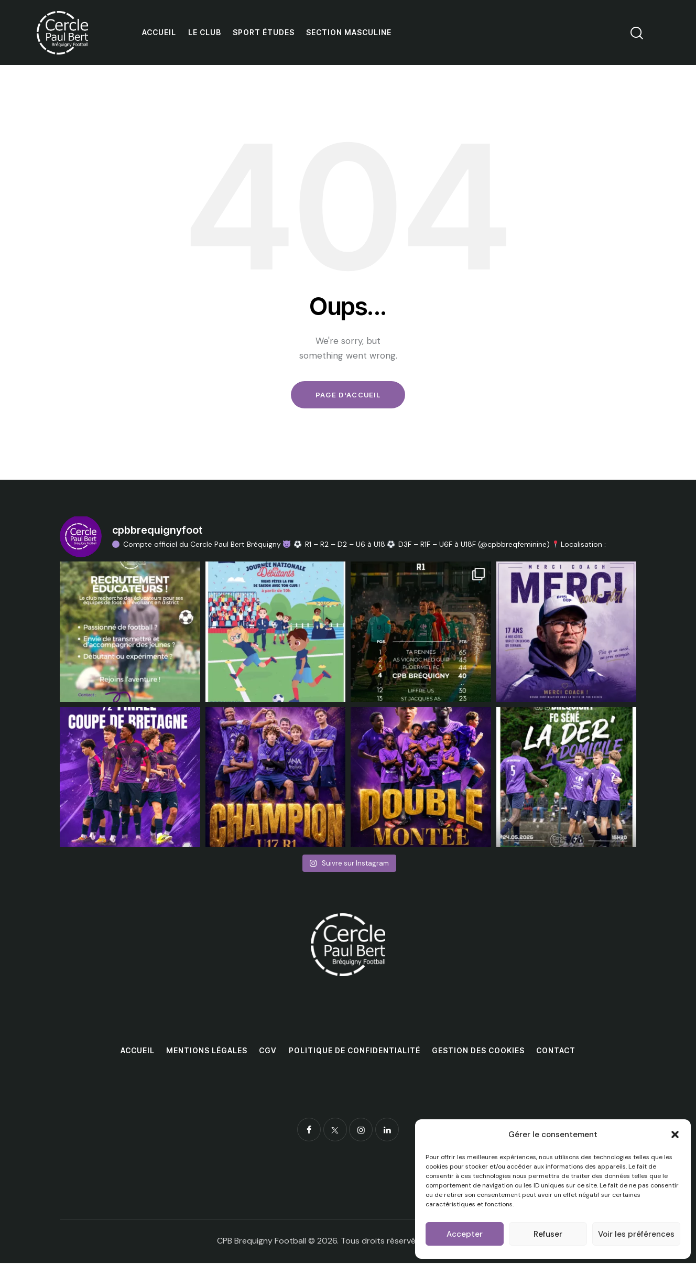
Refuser (548, 1234)
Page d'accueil (348, 395)
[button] (675, 1134)
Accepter (465, 1234)
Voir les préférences (636, 1234)
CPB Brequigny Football (261, 1241)
